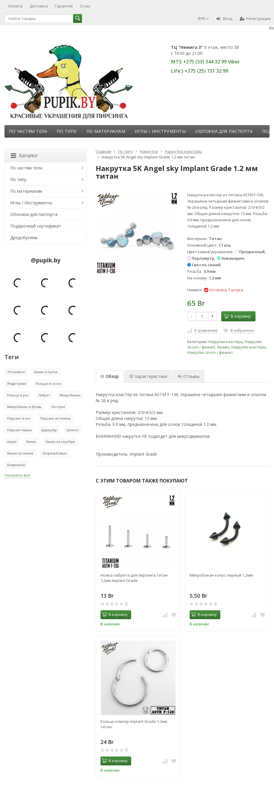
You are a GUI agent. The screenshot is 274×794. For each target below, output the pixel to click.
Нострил (58, 406)
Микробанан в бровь (24, 406)
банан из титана (20, 453)
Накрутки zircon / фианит (210, 352)
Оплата (15, 6)
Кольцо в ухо (18, 395)
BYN (203, 18)
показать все (17, 475)
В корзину (237, 316)
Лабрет (44, 395)
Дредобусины (24, 237)
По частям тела (28, 131)
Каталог (24, 155)
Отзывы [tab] (188, 376)
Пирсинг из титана (55, 418)
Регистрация (255, 18)
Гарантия (64, 6)
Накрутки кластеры (225, 341)
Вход (224, 18)
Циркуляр (49, 430)
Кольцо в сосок (48, 383)
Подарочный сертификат (35, 226)
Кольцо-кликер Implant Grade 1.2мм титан (133, 724)
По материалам (106, 131)
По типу (67, 131)
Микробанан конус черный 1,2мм (221, 575)
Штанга (72, 430)
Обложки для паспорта (224, 131)
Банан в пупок (46, 372)
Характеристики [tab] (148, 376)
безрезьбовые (55, 453)
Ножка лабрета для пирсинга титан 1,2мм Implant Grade (134, 577)
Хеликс (223, 347)
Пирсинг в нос (19, 418)
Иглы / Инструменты (160, 131)
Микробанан (70, 395)
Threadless (16, 372)
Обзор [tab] (109, 376)
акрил (12, 441)
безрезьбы (16, 465)
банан (31, 441)
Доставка (39, 6)
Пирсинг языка (19, 430)
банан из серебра (60, 441)
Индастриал (16, 383)
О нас (85, 6)
